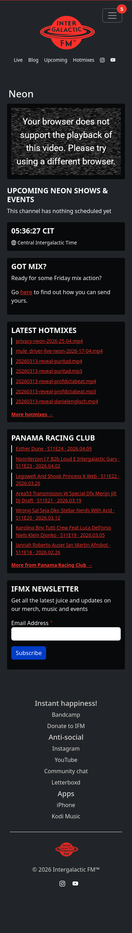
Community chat (66, 771)
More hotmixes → (32, 414)
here (26, 292)
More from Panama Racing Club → (51, 565)
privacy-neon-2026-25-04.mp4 (49, 341)
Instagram (66, 748)
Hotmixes (83, 59)
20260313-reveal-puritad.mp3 (49, 371)
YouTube (66, 760)
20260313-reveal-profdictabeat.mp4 (56, 381)
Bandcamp (66, 715)
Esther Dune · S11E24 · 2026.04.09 (54, 448)
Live (18, 59)
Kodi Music (66, 816)
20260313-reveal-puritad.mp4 (49, 361)
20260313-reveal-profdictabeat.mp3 (56, 391)
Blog (33, 59)
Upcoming (55, 59)
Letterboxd (66, 782)
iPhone (66, 805)
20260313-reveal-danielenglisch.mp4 (57, 401)
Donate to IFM (66, 726)
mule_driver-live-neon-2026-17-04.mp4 (59, 350)
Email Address (30, 623)
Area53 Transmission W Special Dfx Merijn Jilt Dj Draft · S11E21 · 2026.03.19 (66, 497)
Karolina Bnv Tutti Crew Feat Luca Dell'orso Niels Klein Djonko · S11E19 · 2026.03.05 (63, 531)
